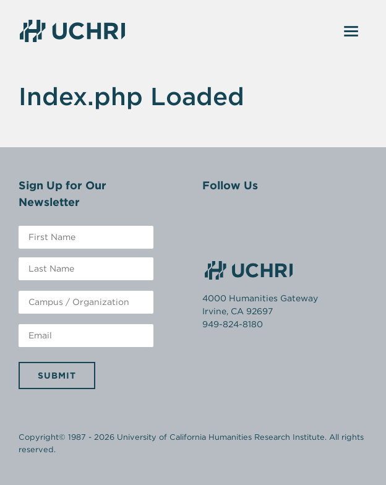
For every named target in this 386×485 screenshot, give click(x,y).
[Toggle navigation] (351, 31)
